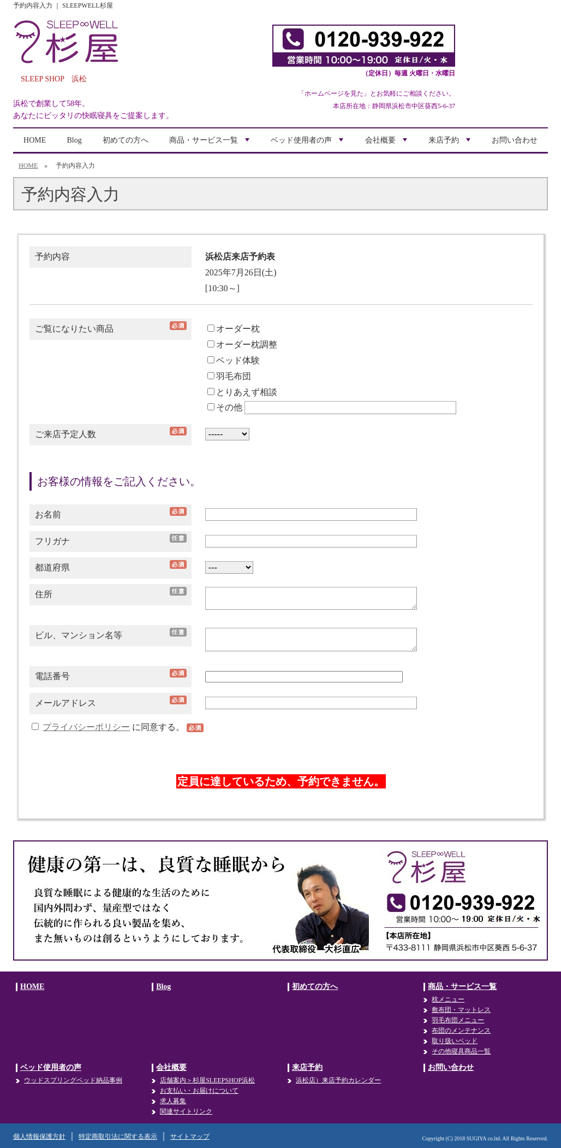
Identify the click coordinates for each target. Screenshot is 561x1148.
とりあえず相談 (242, 392)
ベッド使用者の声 (308, 144)
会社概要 (387, 144)
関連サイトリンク (186, 1111)
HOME (34, 140)
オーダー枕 (233, 328)
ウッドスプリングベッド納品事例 (73, 1080)
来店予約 (450, 144)
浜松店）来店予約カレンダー (338, 1080)
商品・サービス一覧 (210, 144)
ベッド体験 (233, 360)
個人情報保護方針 (39, 1136)
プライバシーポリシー (86, 727)
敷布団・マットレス (461, 1010)
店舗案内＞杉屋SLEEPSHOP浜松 (207, 1080)
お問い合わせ (515, 140)
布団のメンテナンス (461, 1030)
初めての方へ (125, 140)
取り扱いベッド (455, 1041)
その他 (224, 407)
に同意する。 (109, 727)
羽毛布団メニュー (458, 1020)
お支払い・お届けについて (199, 1090)
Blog (74, 140)
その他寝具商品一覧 (461, 1051)
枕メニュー (448, 999)
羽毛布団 (229, 376)
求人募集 (173, 1101)
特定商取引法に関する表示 (118, 1136)
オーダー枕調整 (242, 344)
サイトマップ (190, 1136)
